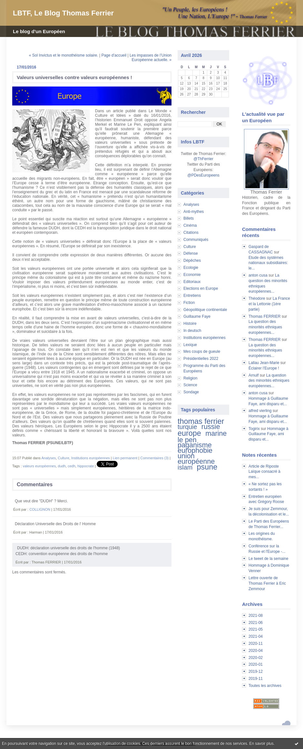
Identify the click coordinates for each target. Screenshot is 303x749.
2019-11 (256, 678)
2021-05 (256, 629)
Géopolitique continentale (205, 309)
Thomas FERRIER (264, 316)
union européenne (196, 458)
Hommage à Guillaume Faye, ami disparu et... (268, 434)
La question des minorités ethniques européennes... (265, 327)
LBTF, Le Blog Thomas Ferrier (63, 13)
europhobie (195, 450)
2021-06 (256, 622)
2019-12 (256, 671)
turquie (187, 426)
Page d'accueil (113, 55)
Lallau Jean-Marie (264, 363)
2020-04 (256, 650)
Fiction (189, 302)
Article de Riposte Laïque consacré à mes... (264, 472)
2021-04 (256, 636)
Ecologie (190, 267)
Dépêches (192, 260)
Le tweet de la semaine (268, 558)
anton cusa (258, 275)
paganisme (195, 445)
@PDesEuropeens (203, 175)
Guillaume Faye (196, 316)
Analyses (191, 204)
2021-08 (256, 615)
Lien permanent (125, 458)
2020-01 (256, 664)
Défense (190, 253)
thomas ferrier (201, 421)
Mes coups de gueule (201, 351)
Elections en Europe (200, 288)
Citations (191, 232)
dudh (61, 466)
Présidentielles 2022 (200, 358)
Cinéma (190, 225)
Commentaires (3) (154, 458)
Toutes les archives (265, 685)
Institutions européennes (204, 337)
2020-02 (256, 657)
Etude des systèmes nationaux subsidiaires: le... (268, 263)
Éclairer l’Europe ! (264, 368)
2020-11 (256, 643)
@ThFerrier (203, 159)
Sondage (191, 392)
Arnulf (254, 375)
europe (189, 433)
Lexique (190, 345)
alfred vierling (260, 410)
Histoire (190, 323)
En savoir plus (261, 743)
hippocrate (85, 466)
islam (185, 467)
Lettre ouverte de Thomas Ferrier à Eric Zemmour (267, 583)
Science (190, 385)
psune (207, 467)
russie (210, 427)
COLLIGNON (39, 509)
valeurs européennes (39, 466)
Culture (189, 246)
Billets (188, 218)
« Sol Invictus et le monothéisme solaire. (63, 55)
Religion (190, 378)
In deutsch (192, 330)
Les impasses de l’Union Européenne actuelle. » (150, 57)
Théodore (257, 298)
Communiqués (195, 239)
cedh (71, 466)
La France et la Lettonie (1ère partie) (269, 304)
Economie (191, 274)
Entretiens (192, 295)
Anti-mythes (193, 211)
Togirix (254, 428)
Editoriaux (191, 281)
